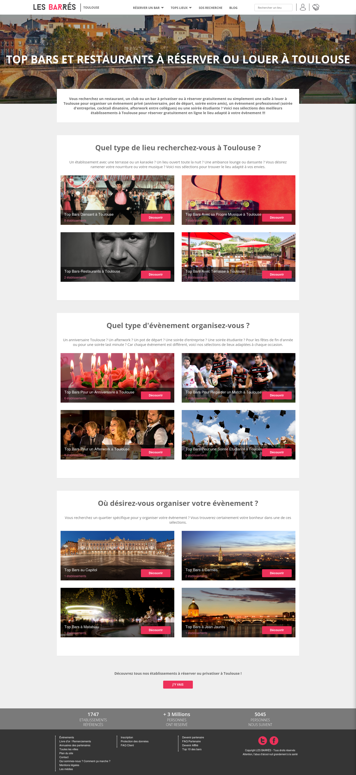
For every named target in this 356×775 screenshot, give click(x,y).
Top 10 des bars (191, 749)
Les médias (66, 769)
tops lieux (181, 8)
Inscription (127, 737)
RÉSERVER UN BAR (148, 8)
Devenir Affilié (190, 745)
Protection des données (135, 741)
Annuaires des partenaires (74, 745)
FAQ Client (127, 745)
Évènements (66, 737)
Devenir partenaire (193, 737)
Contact (63, 757)
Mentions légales (69, 765)
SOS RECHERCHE (210, 8)
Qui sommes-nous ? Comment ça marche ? (85, 761)
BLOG (233, 8)
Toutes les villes (68, 749)
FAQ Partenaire (191, 741)
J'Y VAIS (178, 684)
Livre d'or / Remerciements (75, 741)
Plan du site (66, 753)
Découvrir (156, 217)
